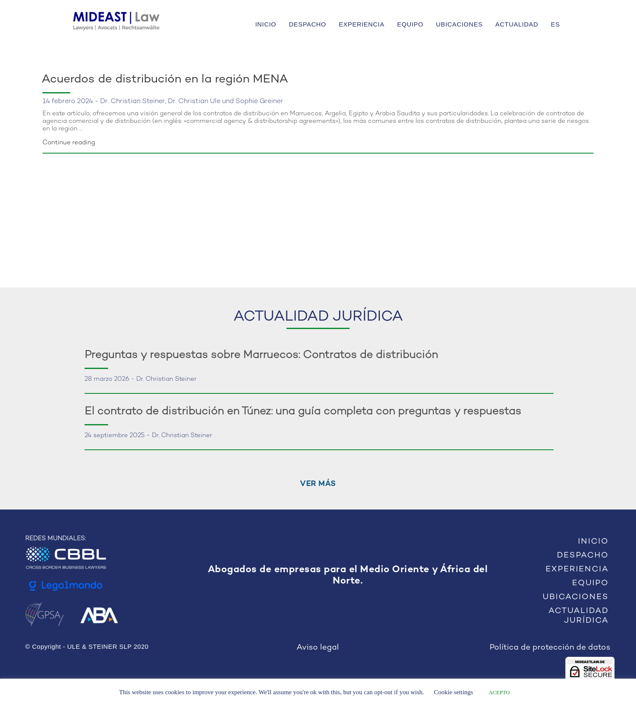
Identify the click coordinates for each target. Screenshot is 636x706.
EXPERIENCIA (361, 24)
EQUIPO (410, 24)
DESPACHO (307, 24)
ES (555, 24)
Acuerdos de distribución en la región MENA (165, 79)
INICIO (265, 24)
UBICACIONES (459, 24)
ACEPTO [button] (499, 692)
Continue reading (68, 142)
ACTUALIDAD (517, 24)
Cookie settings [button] (453, 692)
